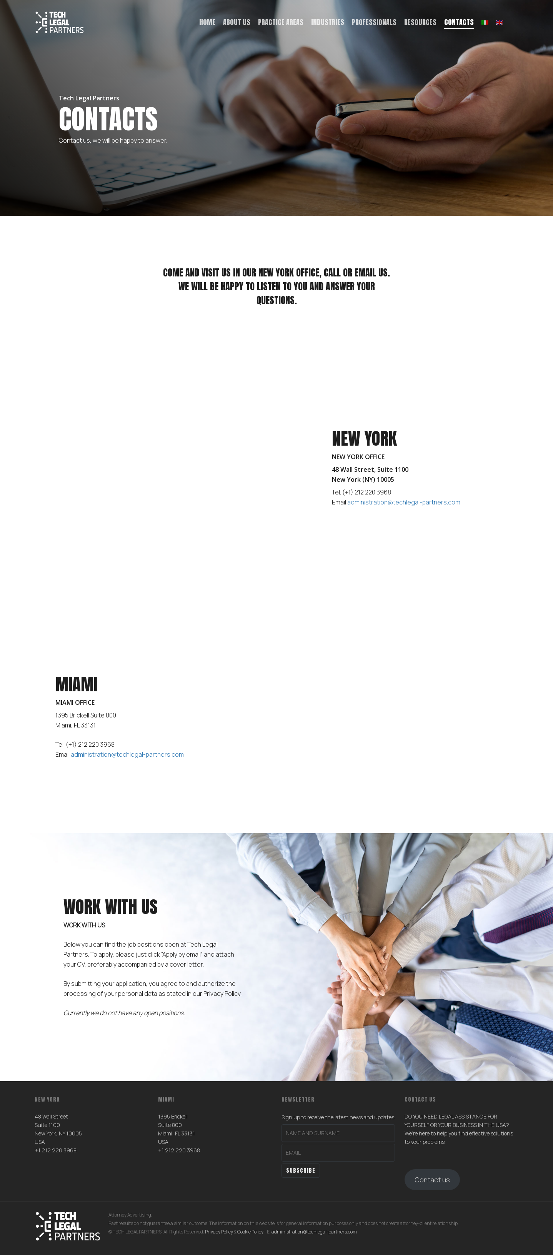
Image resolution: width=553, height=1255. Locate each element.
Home (207, 22)
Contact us (432, 1179)
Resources (420, 22)
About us (236, 22)
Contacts (459, 22)
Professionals (374, 22)
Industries (327, 22)
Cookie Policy (250, 1231)
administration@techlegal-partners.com (314, 1231)
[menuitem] (484, 22)
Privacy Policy (219, 1231)
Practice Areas (280, 22)
